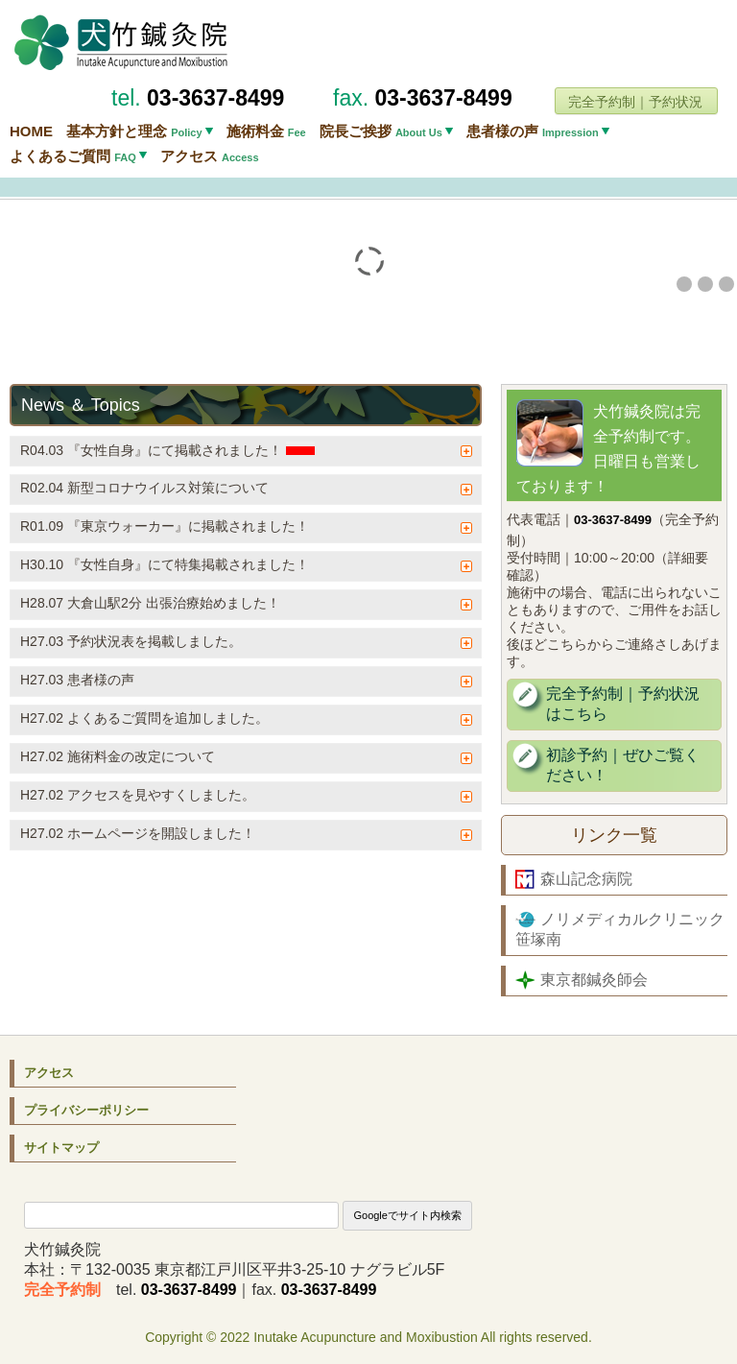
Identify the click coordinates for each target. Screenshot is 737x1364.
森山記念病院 (573, 879)
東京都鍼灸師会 (581, 980)
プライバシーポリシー (86, 1110)
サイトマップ (61, 1147)
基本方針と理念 (134, 131)
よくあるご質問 (73, 156)
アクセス (209, 156)
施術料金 (266, 131)
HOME (31, 131)
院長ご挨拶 (381, 131)
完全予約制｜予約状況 (635, 101)
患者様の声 (532, 131)
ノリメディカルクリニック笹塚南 (620, 928)
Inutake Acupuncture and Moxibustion (365, 1337)
